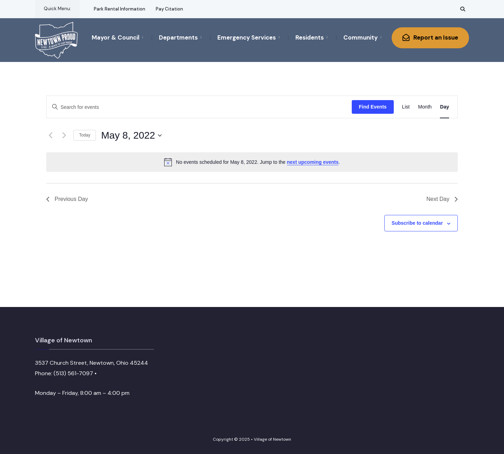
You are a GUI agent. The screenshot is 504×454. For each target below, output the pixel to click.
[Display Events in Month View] (425, 107)
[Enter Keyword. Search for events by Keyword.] (199, 107)
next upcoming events (313, 162)
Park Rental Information (119, 9)
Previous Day (67, 199)
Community (360, 37)
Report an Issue (430, 37)
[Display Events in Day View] (444, 107)
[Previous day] (50, 135)
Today (84, 135)
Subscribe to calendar (417, 223)
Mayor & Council (115, 37)
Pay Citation (169, 9)
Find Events (372, 107)
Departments (178, 37)
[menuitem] (122, 37)
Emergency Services (246, 37)
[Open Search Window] (462, 9)
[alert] (252, 162)
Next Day (442, 199)
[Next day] (64, 135)
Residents (309, 37)
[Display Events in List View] (406, 107)
